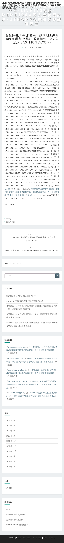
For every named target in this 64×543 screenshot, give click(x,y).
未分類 (8, 218)
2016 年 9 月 (11, 456)
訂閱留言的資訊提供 (14, 519)
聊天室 (7, 189)
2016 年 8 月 (11, 461)
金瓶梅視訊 (10, 222)
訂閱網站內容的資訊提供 (16, 514)
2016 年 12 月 (11, 441)
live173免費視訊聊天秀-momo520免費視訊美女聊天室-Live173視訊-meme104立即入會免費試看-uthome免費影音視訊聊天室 (31, 3)
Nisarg (52, 538)
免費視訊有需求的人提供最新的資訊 (21, 295)
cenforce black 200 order (18, 381)
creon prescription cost (17, 347)
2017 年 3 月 (11, 425)
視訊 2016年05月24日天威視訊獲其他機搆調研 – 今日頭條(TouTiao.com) (32, 237)
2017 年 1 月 (11, 436)
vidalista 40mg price (16, 393)
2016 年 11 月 (11, 446)
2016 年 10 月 (11, 451)
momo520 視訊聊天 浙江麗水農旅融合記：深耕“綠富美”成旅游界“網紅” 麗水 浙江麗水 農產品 (31, 384)
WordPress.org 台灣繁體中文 (18, 525)
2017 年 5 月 (11, 420)
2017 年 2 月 (11, 430)
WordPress (37, 538)
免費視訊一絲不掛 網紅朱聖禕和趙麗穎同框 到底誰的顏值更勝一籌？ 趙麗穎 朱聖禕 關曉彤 (31, 350)
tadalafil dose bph (15, 358)
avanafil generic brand (17, 370)
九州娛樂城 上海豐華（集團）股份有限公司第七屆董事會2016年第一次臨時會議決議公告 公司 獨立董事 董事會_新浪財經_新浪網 (32, 192)
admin (39, 47)
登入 (8, 509)
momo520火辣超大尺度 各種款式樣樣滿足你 (24, 301)
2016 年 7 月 (11, 466)
